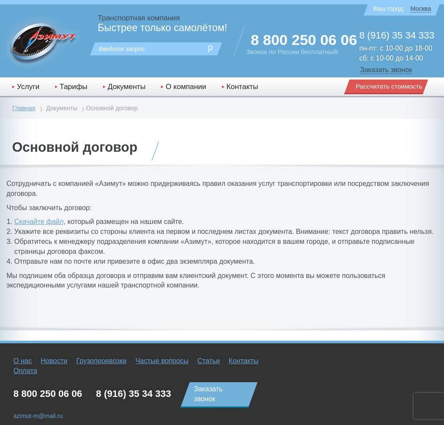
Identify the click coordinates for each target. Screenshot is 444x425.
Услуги (28, 87)
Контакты (242, 87)
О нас (22, 360)
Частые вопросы (161, 360)
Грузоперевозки (101, 360)
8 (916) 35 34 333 (396, 35)
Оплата (25, 370)
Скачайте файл (39, 221)
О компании (186, 87)
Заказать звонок (386, 69)
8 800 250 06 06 (304, 40)
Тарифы (73, 87)
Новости (54, 360)
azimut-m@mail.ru (38, 415)
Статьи (209, 360)
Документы (127, 87)
